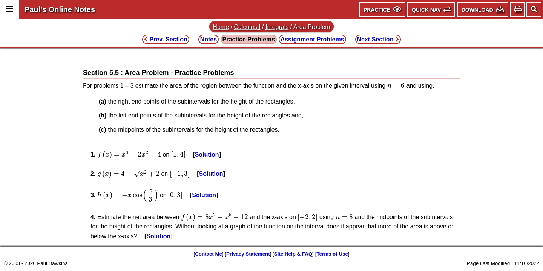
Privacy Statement (248, 254)
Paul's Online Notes (60, 9)
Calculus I (247, 27)
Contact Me (208, 254)
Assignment (312, 39)
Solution (207, 154)
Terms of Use (332, 254)
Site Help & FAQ (293, 254)
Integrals (276, 27)
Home (221, 27)
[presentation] (396, 85)
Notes (208, 39)
